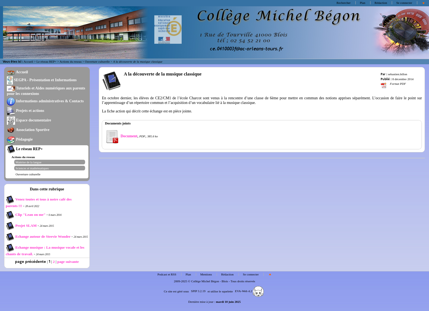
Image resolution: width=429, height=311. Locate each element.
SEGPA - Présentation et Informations (42, 80)
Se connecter (404, 2)
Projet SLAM (21, 225)
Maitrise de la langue (29, 162)
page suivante (68, 262)
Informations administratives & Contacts (45, 101)
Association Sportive (28, 129)
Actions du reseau (71, 61)
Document (121, 136)
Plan (362, 2)
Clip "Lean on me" (26, 215)
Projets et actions (25, 110)
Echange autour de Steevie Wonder (38, 236)
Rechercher (343, 2)
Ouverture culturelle (97, 61)
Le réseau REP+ (46, 61)
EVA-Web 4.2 (249, 291)
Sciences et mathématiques (32, 168)
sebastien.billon (397, 74)
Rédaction (381, 2)
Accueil (28, 61)
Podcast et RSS (167, 274)
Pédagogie (20, 139)
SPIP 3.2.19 (198, 291)
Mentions (206, 274)
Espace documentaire (29, 120)
